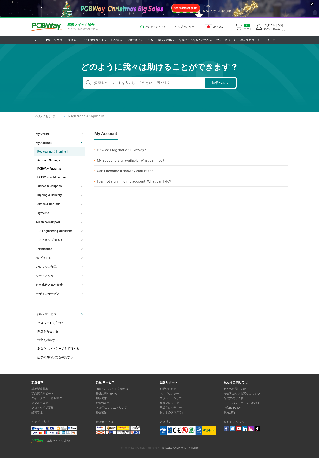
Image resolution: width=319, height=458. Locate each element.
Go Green (209, 430)
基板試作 (101, 398)
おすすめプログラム (172, 412)
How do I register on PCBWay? (121, 150)
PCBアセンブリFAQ (49, 240)
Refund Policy (232, 407)
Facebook (226, 428)
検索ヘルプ (220, 83)
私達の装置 (102, 403)
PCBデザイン (135, 40)
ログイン (269, 25)
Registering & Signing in (86, 116)
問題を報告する (47, 331)
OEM (151, 40)
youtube (238, 428)
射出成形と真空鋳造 (49, 285)
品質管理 (37, 412)
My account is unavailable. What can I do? (130, 160)
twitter (232, 428)
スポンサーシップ (171, 398)
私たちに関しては (235, 388)
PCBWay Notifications (51, 177)
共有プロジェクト (251, 40)
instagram (251, 428)
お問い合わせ (168, 388)
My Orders (43, 134)
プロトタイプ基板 (42, 407)
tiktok (257, 428)
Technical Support (48, 222)
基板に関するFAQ (106, 393)
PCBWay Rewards (49, 168)
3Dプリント (43, 258)
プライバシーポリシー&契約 (241, 403)
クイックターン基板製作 (46, 398)
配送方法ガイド (233, 398)
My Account (44, 143)
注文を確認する (47, 340)
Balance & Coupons (49, 186)
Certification (44, 249)
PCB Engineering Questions (54, 231)
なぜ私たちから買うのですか (242, 393)
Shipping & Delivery (49, 195)
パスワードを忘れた (50, 323)
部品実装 (116, 40)
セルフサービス (46, 314)
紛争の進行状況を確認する (55, 357)
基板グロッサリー (171, 407)
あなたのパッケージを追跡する (58, 348)
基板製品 (101, 412)
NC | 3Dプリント (95, 40)
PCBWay (46, 27)
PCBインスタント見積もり (62, 40)
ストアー (272, 40)
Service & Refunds (48, 204)
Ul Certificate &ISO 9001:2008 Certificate (181, 430)
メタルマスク (39, 403)
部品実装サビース (42, 393)
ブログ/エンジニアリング (111, 407)
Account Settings (48, 160)
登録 (281, 25)
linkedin (244, 428)
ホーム (37, 40)
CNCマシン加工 (46, 267)
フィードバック (226, 40)
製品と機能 (166, 40)
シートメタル (45, 276)
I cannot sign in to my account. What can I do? (134, 181)
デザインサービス (48, 293)
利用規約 (229, 412)
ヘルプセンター (186, 26)
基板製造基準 (39, 388)
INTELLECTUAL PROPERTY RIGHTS (180, 447)
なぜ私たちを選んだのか (195, 40)
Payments (42, 213)
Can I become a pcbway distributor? (125, 171)
